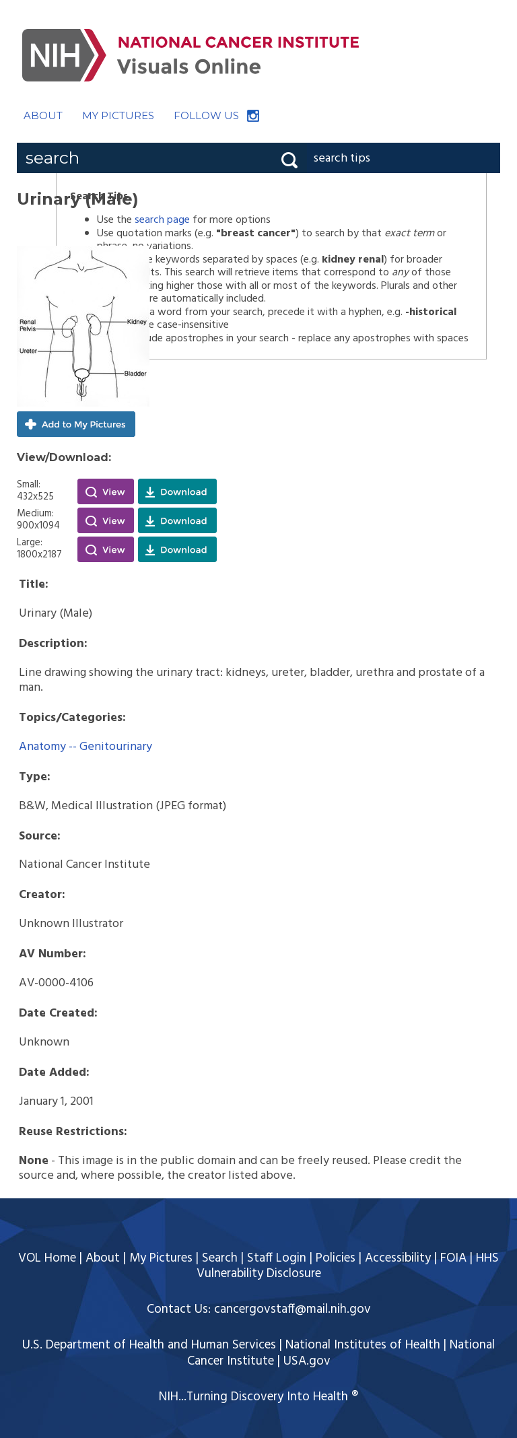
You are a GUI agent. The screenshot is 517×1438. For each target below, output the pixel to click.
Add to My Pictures (76, 424)
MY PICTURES (118, 115)
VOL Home (47, 1258)
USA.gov (307, 1361)
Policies (335, 1258)
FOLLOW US (206, 115)
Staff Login (276, 1258)
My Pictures (161, 1258)
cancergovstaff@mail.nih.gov (292, 1309)
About (102, 1258)
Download (177, 491)
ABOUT (43, 115)
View (105, 491)
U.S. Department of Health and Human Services (149, 1345)
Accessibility (398, 1258)
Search (220, 1258)
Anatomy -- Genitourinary (85, 747)
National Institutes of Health (362, 1345)
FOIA (453, 1258)
